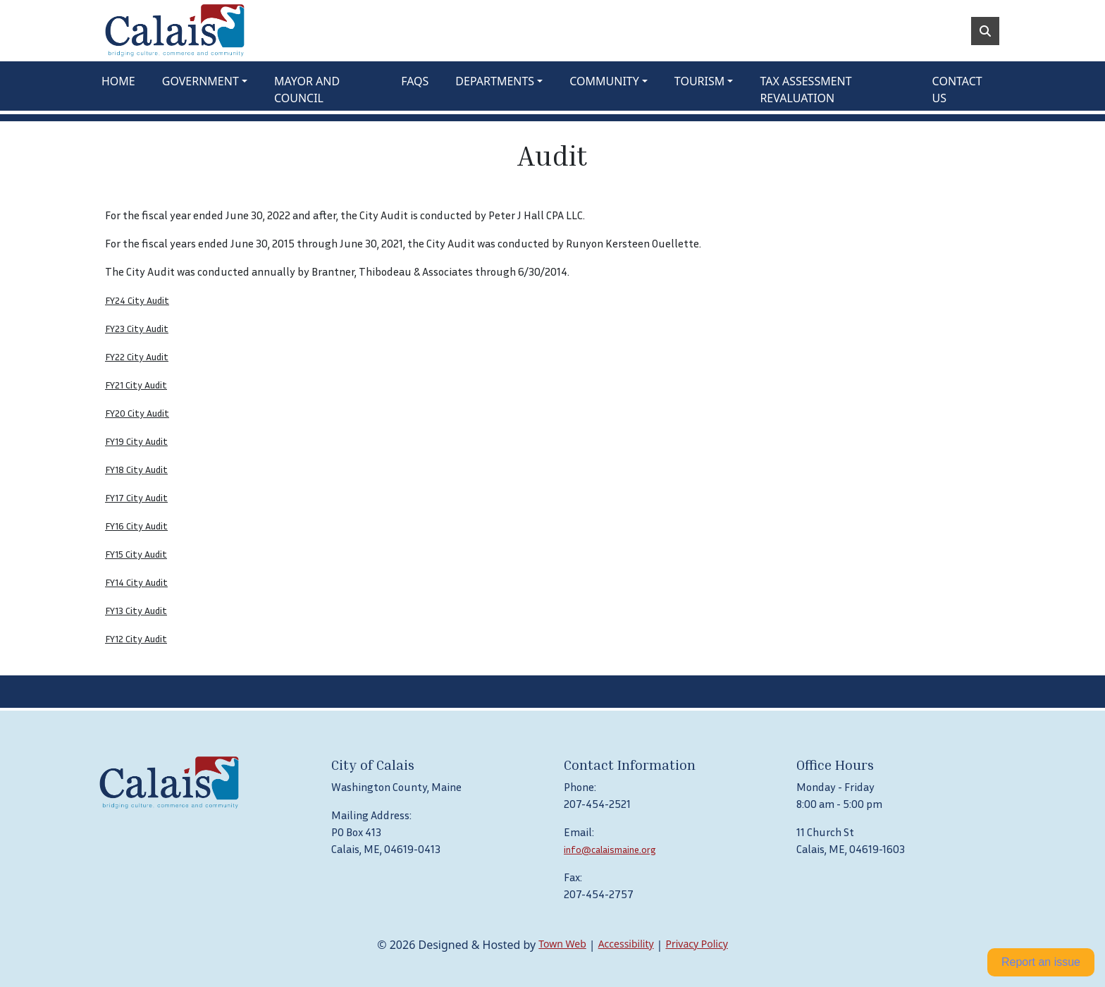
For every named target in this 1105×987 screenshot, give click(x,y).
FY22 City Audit (136, 356)
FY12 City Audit (136, 638)
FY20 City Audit (137, 413)
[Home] (174, 30)
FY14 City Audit (136, 582)
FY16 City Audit (136, 526)
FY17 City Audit (136, 497)
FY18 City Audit (136, 469)
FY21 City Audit (136, 385)
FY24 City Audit (137, 300)
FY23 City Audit (136, 328)
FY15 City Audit (136, 554)
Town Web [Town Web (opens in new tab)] (562, 943)
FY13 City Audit (136, 610)
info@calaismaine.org (610, 849)
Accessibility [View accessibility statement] (626, 943)
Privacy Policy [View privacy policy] (696, 943)
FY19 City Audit (136, 441)
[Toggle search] (985, 31)
